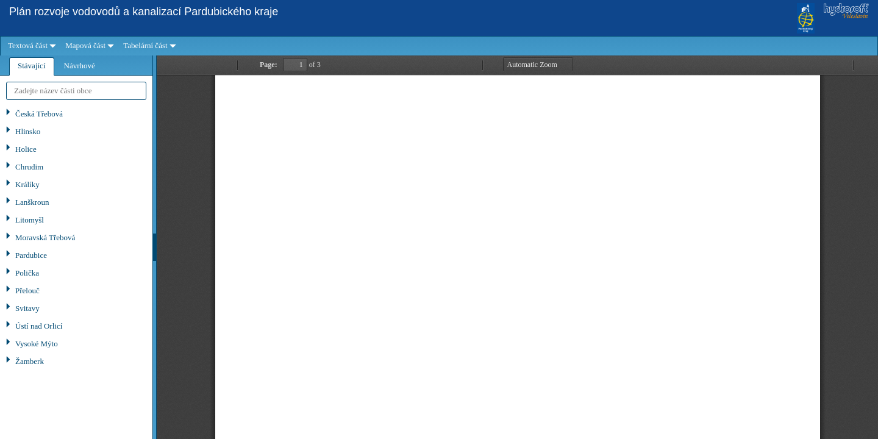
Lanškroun (32, 202)
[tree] (76, 272)
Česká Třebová (39, 113)
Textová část (28, 45)
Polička (27, 272)
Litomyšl (29, 219)
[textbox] (76, 91)
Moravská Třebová (45, 237)
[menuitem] (30, 46)
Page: (268, 64)
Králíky (27, 184)
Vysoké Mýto (36, 343)
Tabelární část (145, 45)
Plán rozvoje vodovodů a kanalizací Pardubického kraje (143, 11)
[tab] (31, 66)
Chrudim (29, 166)
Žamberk (29, 361)
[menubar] (439, 46)
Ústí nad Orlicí (38, 325)
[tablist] (76, 247)
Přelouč (27, 290)
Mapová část (85, 45)
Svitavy (27, 308)
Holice (26, 149)
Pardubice (31, 255)
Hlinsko (27, 131)
